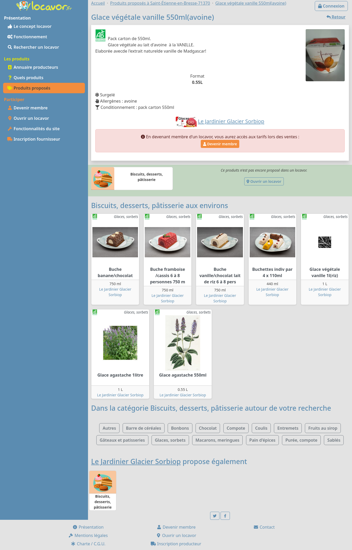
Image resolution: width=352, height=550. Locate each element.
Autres (109, 428)
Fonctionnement (27, 37)
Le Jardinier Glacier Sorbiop (120, 394)
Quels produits (25, 77)
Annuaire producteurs (32, 67)
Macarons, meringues (218, 440)
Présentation (88, 527)
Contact (264, 527)
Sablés (333, 440)
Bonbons (180, 428)
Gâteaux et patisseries (122, 440)
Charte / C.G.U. (88, 544)
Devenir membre (27, 108)
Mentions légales (88, 535)
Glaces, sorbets (170, 440)
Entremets (287, 428)
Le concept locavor (29, 26)
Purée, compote (301, 440)
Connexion (331, 6)
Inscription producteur (176, 544)
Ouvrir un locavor (28, 118)
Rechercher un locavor (33, 47)
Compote (236, 428)
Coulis (261, 428)
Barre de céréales (143, 428)
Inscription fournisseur (33, 139)
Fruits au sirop (322, 428)
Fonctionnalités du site (33, 129)
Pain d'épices (262, 440)
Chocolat (208, 428)
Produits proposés (28, 88)
